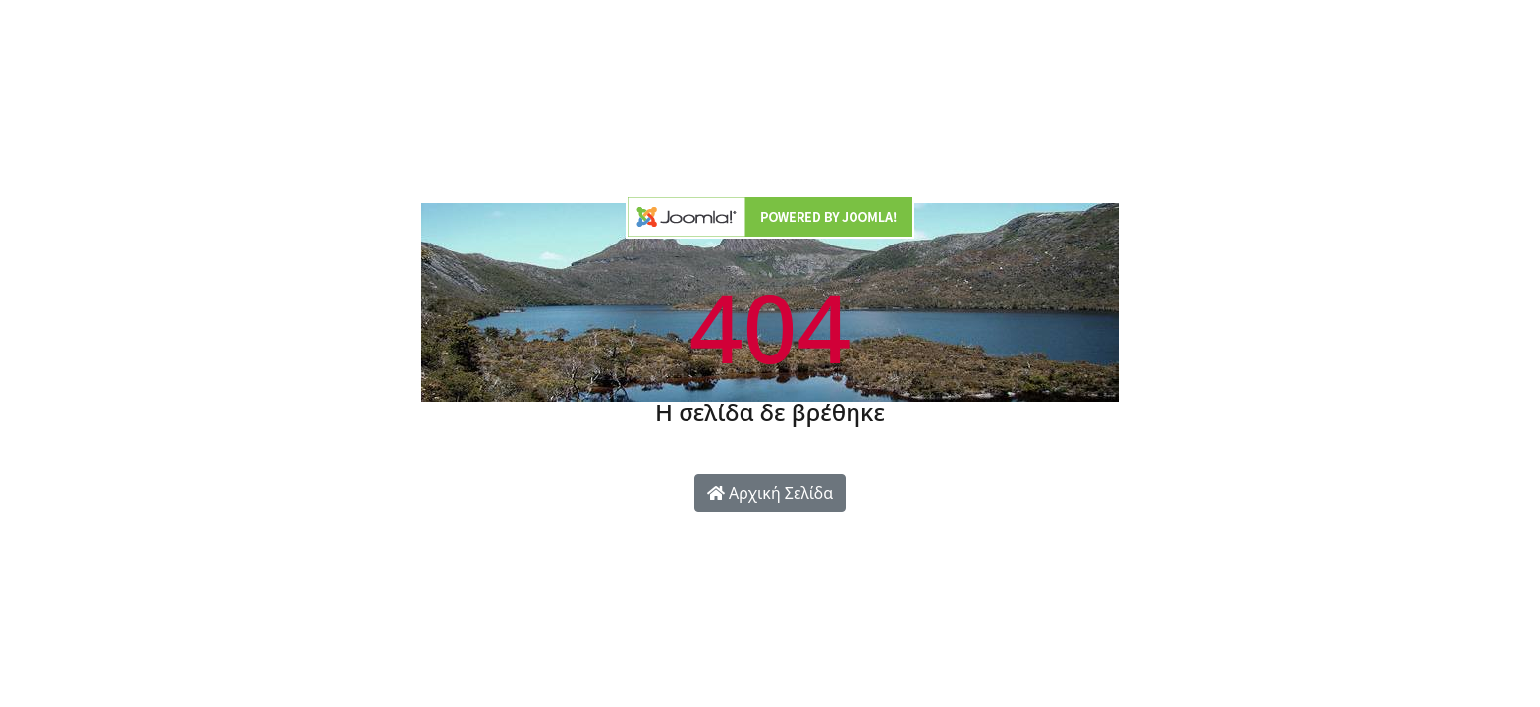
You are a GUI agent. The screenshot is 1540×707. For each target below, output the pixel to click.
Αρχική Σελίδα (770, 493)
